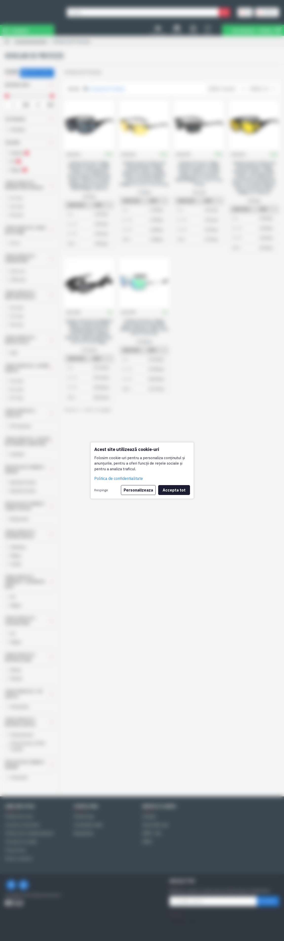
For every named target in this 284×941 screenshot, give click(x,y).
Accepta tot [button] (174, 490)
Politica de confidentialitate (118, 478)
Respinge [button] (101, 490)
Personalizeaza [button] (138, 490)
